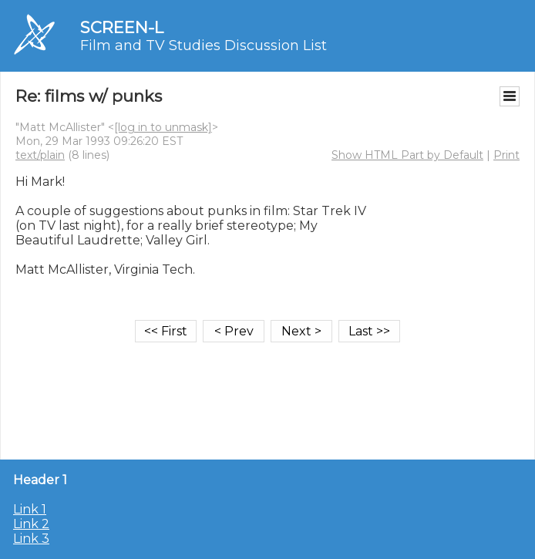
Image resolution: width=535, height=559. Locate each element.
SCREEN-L (121, 27)
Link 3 (31, 538)
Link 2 (31, 524)
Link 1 (29, 509)
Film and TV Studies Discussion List (203, 45)
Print (506, 155)
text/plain (40, 155)
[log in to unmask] (163, 127)
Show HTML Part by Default (407, 155)
